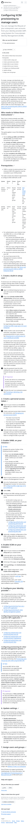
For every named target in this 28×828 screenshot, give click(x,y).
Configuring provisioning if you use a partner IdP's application (14, 617)
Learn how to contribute (6, 804)
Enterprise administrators (10, 5)
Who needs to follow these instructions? (12, 113)
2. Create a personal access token (13, 400)
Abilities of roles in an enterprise (17, 766)
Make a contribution (8, 802)
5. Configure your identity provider (12, 589)
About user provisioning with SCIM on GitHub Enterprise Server (15, 269)
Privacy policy (4, 790)
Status (22, 821)
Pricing (3, 822)
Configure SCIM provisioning (11, 10)
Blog (15, 822)
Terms (13, 821)
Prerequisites (7, 165)
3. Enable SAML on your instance (11, 441)
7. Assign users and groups (13, 747)
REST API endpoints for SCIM (24, 191)
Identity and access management (12, 7)
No (10, 787)
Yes (4, 787)
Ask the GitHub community (8, 812)
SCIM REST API (19, 581)
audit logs (18, 576)
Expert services (9, 822)
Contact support (6, 814)
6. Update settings (10, 708)
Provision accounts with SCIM (11, 8)
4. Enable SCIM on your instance (11, 545)
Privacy (18, 821)
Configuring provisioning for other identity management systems (13, 648)
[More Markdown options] (14, 49)
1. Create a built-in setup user (12, 276)
